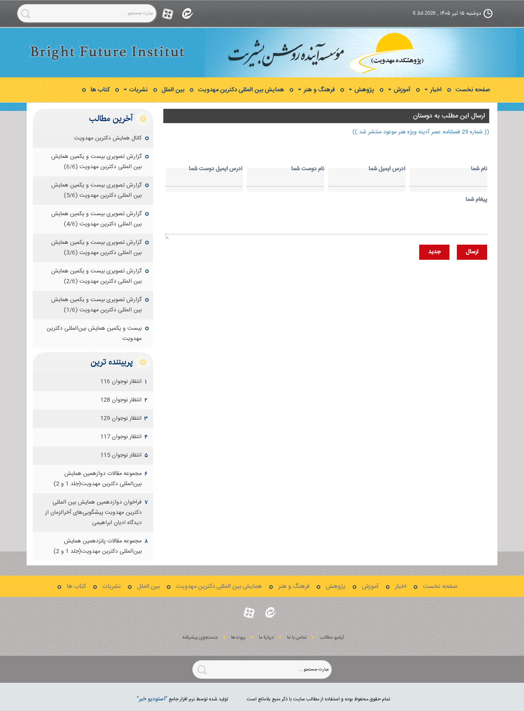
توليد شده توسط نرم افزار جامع (182, 699)
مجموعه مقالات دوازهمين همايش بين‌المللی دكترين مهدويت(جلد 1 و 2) (98, 479)
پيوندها (238, 637)
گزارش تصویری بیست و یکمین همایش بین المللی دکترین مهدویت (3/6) (96, 248)
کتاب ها (100, 89)
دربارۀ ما (266, 637)
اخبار (433, 89)
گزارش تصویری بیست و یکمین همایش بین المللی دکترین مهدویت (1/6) (96, 305)
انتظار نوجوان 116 (121, 382)
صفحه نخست (473, 89)
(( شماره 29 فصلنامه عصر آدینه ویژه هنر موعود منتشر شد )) (420, 132)
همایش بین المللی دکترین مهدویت (241, 89)
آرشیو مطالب (332, 637)
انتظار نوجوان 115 (121, 455)
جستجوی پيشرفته (200, 637)
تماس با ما (297, 637)
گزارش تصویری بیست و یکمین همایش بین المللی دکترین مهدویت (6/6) (96, 162)
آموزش (399, 89)
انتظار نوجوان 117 (121, 437)
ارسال (472, 252)
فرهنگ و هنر (316, 89)
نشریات (136, 89)
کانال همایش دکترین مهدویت (108, 138)
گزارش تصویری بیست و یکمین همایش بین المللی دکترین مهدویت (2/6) (96, 276)
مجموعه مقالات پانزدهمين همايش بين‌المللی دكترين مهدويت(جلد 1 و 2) (98, 546)
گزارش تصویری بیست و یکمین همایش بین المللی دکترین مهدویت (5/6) (96, 190)
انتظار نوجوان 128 (121, 400)
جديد (434, 252)
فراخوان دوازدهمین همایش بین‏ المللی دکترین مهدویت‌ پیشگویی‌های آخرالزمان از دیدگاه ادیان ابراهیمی (93, 512)
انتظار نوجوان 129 (121, 418)
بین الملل (173, 89)
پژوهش (361, 89)
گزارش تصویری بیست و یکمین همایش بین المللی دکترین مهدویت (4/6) (96, 219)
